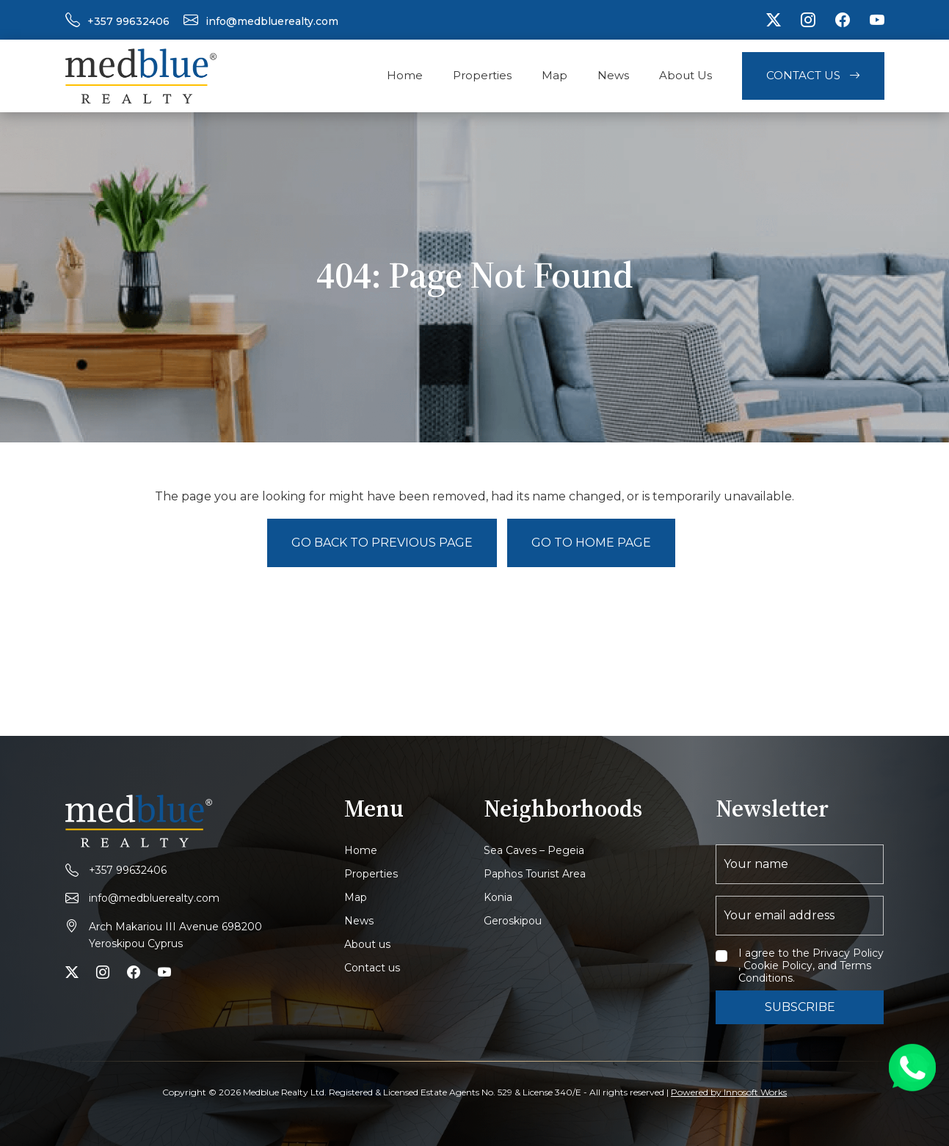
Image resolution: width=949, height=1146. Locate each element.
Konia (498, 897)
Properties (482, 75)
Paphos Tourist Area (535, 873)
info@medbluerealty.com (272, 21)
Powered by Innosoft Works (729, 1092)
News (613, 75)
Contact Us (813, 75)
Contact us (372, 967)
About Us (685, 75)
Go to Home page (591, 543)
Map (554, 75)
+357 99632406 (128, 21)
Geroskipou (513, 920)
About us (367, 944)
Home (405, 75)
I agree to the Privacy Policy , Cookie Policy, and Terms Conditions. (811, 966)
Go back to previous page (382, 543)
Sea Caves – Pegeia (534, 850)
